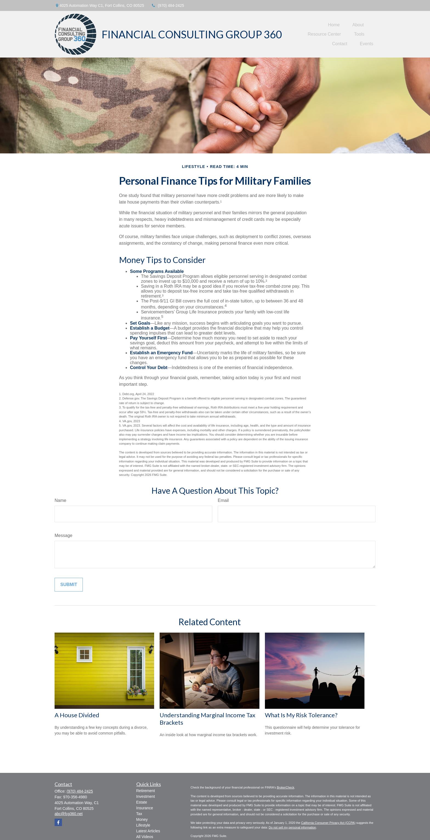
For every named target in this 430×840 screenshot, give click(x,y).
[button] (334, 25)
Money (142, 819)
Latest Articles (148, 831)
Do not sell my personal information (292, 827)
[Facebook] (58, 822)
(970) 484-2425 (167, 5)
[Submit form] (69, 585)
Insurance (144, 808)
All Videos (144, 837)
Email (223, 500)
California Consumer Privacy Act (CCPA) (328, 822)
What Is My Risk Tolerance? (301, 715)
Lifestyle (143, 825)
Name (60, 500)
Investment (145, 796)
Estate (141, 802)
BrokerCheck (285, 787)
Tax (139, 814)
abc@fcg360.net (69, 814)
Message (63, 535)
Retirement (145, 790)
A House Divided (77, 715)
